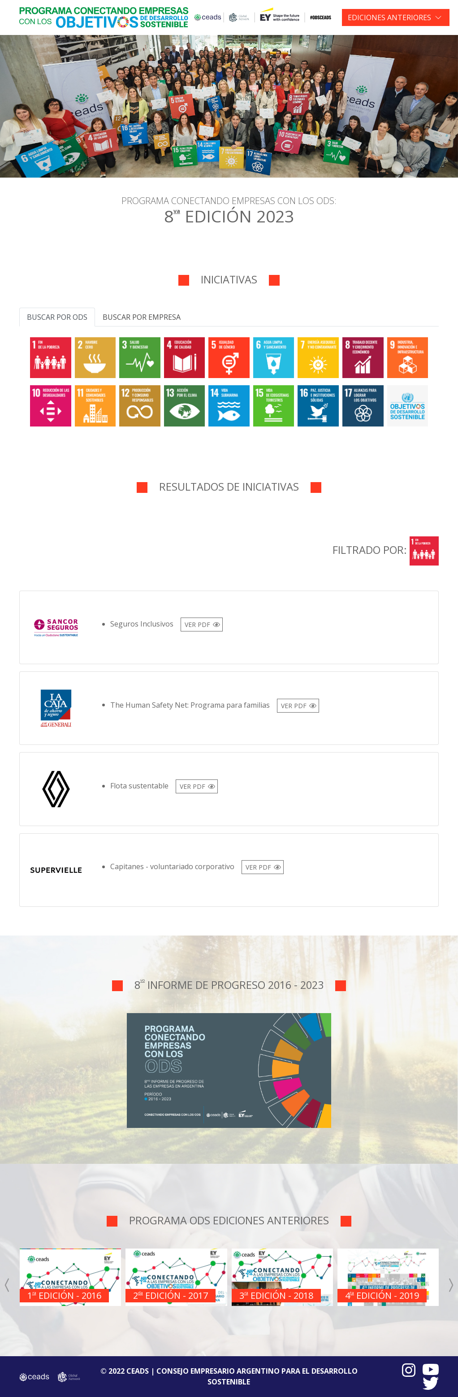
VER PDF (197, 624)
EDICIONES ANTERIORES (389, 17)
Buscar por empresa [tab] (142, 317)
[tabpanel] (229, 380)
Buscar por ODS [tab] (57, 317)
